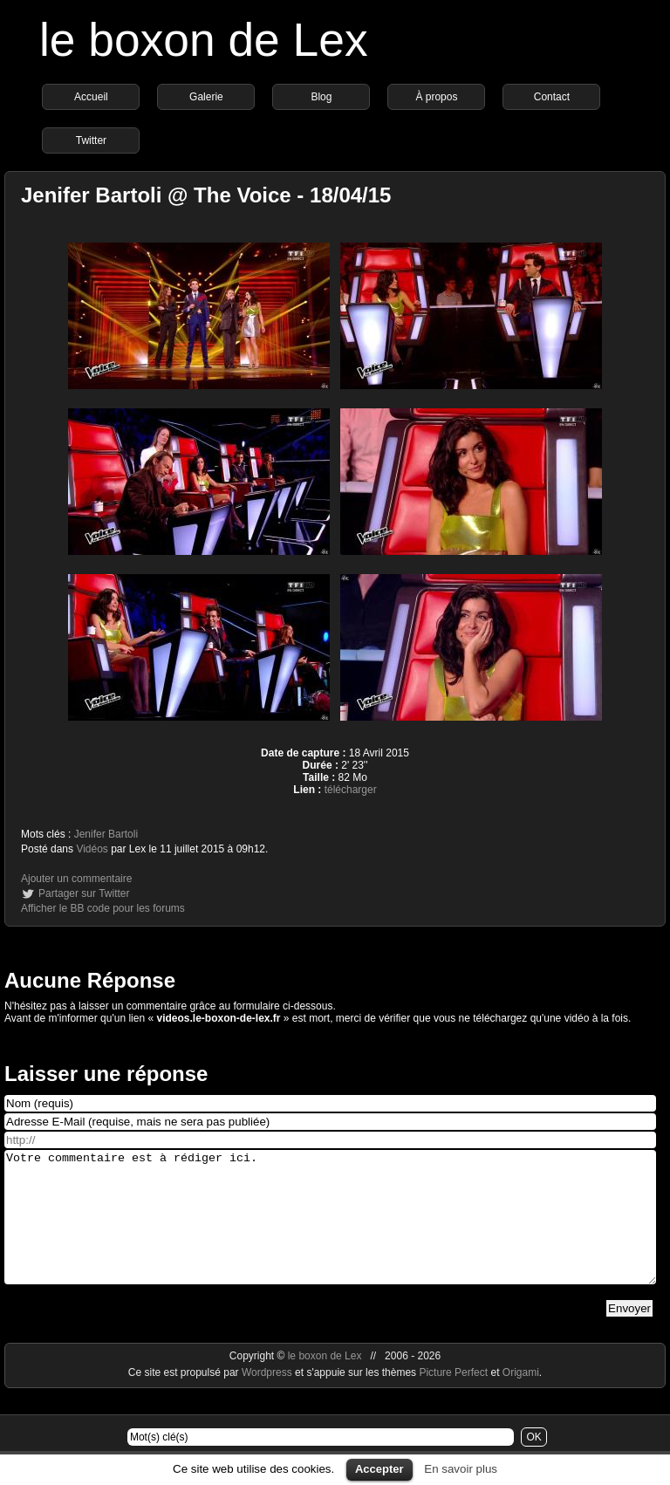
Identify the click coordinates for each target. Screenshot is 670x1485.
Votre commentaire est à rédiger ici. (330, 1230)
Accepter (379, 1468)
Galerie (206, 97)
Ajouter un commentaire (76, 879)
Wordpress (268, 1399)
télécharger (351, 790)
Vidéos (91, 849)
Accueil (91, 97)
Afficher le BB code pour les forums (103, 908)
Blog (321, 97)
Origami (520, 1399)
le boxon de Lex (203, 39)
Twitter (91, 140)
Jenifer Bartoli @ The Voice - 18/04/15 (206, 195)
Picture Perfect (453, 1399)
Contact (552, 97)
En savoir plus (460, 1468)
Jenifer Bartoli (106, 834)
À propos (436, 97)
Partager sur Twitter (83, 893)
